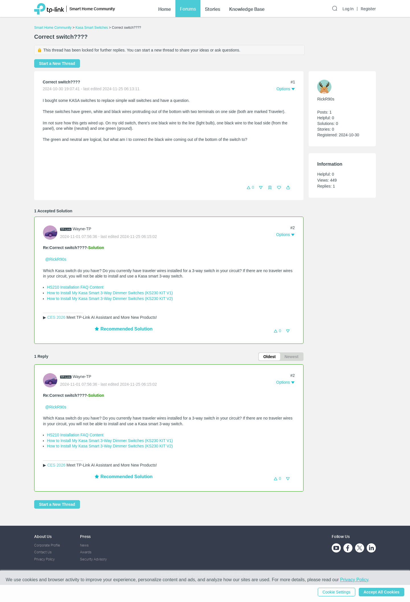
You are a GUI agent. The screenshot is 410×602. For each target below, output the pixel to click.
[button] (288, 187)
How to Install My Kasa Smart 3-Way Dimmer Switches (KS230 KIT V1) (110, 293)
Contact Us (43, 552)
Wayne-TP (82, 229)
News (84, 545)
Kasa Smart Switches (91, 28)
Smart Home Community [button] (92, 8)
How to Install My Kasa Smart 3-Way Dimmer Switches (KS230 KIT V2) (110, 298)
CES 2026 (56, 317)
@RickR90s (55, 259)
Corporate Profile (47, 545)
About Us (43, 536)
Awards (85, 552)
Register (368, 9)
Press (85, 536)
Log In (348, 9)
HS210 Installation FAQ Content (75, 287)
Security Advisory (93, 559)
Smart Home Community (52, 28)
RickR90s (325, 99)
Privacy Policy (44, 559)
